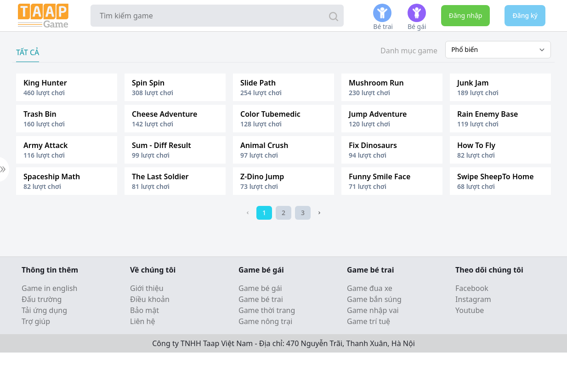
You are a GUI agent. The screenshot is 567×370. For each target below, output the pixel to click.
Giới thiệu (147, 288)
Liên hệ (142, 321)
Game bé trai (260, 299)
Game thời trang (266, 310)
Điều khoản (150, 299)
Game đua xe (369, 288)
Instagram (473, 299)
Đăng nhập (465, 15)
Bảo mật (144, 310)
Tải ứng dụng (44, 310)
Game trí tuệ (368, 321)
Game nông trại (265, 321)
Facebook (471, 288)
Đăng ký (525, 15)
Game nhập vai (373, 310)
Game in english (50, 288)
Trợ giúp (36, 321)
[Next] (319, 213)
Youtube (469, 310)
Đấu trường (42, 299)
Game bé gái (260, 288)
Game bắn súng (374, 299)
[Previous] (248, 213)
